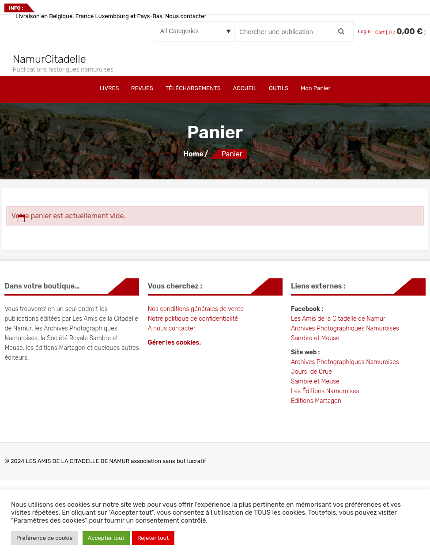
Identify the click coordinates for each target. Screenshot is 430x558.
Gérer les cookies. (174, 342)
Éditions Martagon (316, 401)
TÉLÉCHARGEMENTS (193, 88)
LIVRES (109, 88)
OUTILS (278, 88)
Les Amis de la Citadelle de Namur (339, 319)
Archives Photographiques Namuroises (345, 328)
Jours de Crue (311, 372)
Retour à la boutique (42, 235)
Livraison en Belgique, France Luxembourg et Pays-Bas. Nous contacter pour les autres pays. (139, 16)
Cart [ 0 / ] (400, 32)
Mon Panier (316, 88)
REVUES (142, 88)
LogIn (364, 31)
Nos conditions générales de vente (196, 309)
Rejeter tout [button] (153, 538)
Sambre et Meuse (315, 338)
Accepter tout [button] (106, 538)
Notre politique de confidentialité (193, 319)
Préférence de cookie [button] (44, 538)
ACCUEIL (244, 88)
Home (193, 154)
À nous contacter (172, 328)
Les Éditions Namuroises (325, 391)
